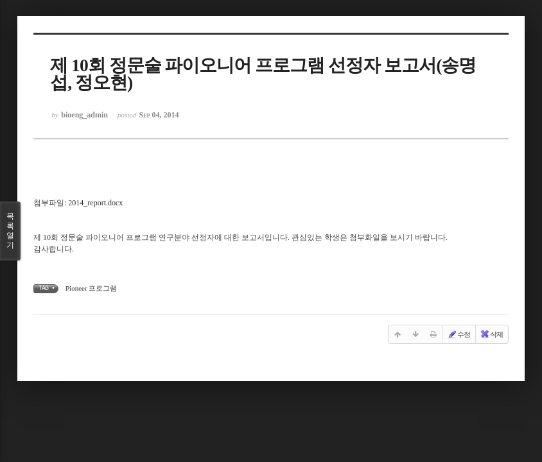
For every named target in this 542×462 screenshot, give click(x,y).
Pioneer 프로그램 (91, 288)
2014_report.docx (95, 202)
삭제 (491, 334)
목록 (10, 231)
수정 (458, 334)
